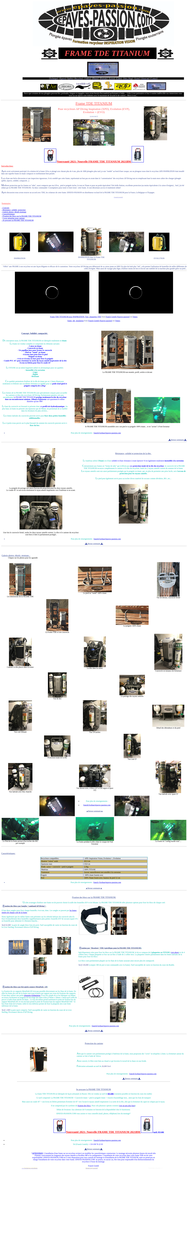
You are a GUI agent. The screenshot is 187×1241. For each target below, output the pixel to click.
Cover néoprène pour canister (14, 218)
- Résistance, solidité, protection (14, 210)
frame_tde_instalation (75, 321)
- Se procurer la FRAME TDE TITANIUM (18, 220)
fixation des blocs (84, 1106)
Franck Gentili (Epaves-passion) (118, 317)
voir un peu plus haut (127, 1106)
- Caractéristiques (8, 214)
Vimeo (134, 317)
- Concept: (5, 208)
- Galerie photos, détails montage (14, 212)
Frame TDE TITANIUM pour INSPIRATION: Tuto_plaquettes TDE (75, 317)
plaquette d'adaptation (32, 995)
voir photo (175, 952)
